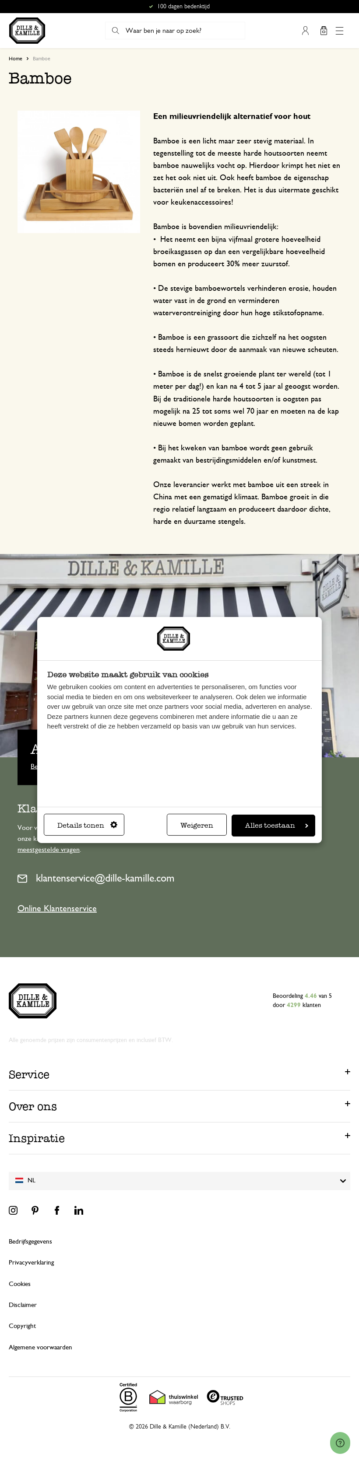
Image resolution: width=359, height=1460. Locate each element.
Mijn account (305, 30)
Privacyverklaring (31, 1262)
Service (29, 1074)
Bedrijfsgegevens (30, 1241)
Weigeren (196, 825)
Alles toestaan (276, 825)
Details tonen (87, 825)
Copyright (22, 1326)
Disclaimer (23, 1305)
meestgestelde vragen (49, 849)
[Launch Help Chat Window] (340, 1443)
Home (15, 58)
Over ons (33, 1106)
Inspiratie (37, 1138)
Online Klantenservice (57, 908)
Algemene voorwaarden (40, 1347)
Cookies (20, 1284)
